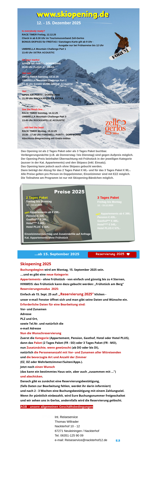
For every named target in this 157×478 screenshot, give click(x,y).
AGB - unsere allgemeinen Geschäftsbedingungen (56, 406)
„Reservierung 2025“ (76, 294)
